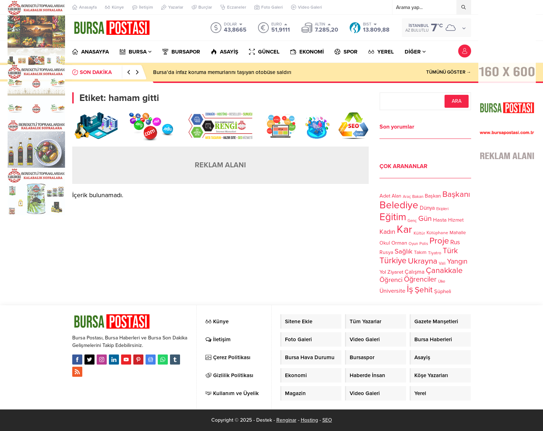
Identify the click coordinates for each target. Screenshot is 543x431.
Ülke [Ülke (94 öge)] (441, 281)
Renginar (286, 420)
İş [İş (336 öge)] (410, 289)
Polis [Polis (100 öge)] (423, 243)
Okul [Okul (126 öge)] (384, 243)
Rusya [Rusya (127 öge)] (386, 252)
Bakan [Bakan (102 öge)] (417, 196)
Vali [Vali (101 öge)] (442, 263)
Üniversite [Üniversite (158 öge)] (392, 291)
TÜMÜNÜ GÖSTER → (448, 72)
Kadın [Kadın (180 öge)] (387, 232)
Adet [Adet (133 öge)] (384, 196)
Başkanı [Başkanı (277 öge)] (456, 194)
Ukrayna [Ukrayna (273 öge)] (422, 261)
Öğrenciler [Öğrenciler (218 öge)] (420, 279)
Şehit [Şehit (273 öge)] (424, 290)
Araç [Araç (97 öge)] (407, 196)
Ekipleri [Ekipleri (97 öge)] (442, 209)
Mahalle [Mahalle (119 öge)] (458, 233)
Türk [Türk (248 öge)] (450, 250)
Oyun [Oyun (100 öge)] (413, 243)
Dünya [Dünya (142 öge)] (427, 208)
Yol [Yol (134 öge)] (382, 272)
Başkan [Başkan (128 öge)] (433, 196)
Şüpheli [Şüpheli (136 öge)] (442, 291)
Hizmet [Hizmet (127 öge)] (456, 220)
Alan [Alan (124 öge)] (396, 196)
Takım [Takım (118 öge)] (420, 252)
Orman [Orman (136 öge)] (399, 243)
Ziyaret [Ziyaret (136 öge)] (395, 272)
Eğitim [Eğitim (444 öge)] (392, 217)
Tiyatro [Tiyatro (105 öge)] (434, 252)
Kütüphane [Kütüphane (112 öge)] (437, 233)
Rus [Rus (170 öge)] (455, 242)
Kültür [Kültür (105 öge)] (419, 233)
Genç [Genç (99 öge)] (412, 220)
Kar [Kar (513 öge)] (404, 229)
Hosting (309, 420)
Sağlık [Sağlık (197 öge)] (404, 251)
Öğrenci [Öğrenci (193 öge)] (390, 280)
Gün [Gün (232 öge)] (425, 218)
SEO (327, 420)
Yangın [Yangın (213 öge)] (457, 261)
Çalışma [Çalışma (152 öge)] (414, 272)
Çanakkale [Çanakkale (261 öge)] (444, 270)
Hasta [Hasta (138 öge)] (440, 220)
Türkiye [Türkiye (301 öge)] (392, 260)
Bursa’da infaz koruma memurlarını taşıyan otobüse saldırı (222, 72)
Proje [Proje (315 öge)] (439, 241)
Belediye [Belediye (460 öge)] (398, 205)
